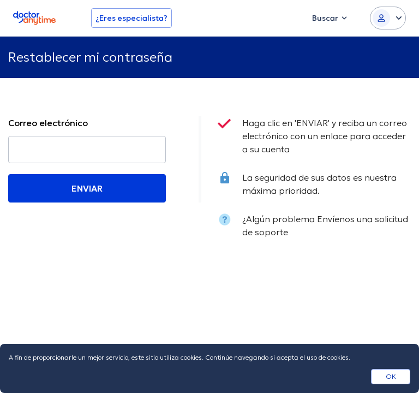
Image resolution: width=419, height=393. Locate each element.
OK (391, 376)
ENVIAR (87, 188)
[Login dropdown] (388, 18)
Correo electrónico (48, 122)
